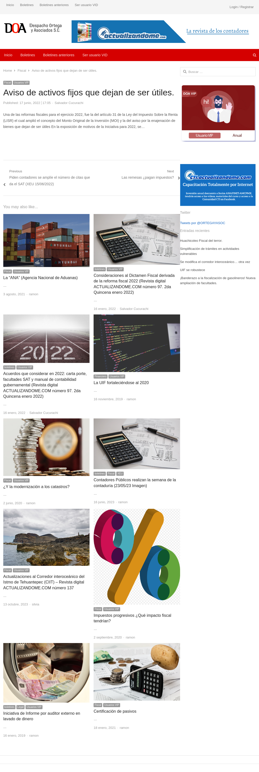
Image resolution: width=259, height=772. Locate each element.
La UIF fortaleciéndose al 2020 (121, 383)
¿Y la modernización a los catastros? (36, 487)
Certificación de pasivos (115, 711)
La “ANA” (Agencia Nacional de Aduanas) (40, 278)
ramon (33, 294)
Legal (20, 707)
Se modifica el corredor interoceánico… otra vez (215, 262)
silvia (35, 604)
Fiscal (7, 82)
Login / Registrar (242, 7)
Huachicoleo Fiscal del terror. (201, 241)
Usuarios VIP (21, 82)
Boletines (26, 5)
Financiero (100, 376)
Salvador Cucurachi (69, 103)
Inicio (10, 5)
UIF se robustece (192, 270)
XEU (120, 473)
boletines (100, 269)
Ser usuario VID (86, 5)
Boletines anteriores (54, 5)
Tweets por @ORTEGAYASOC (202, 223)
